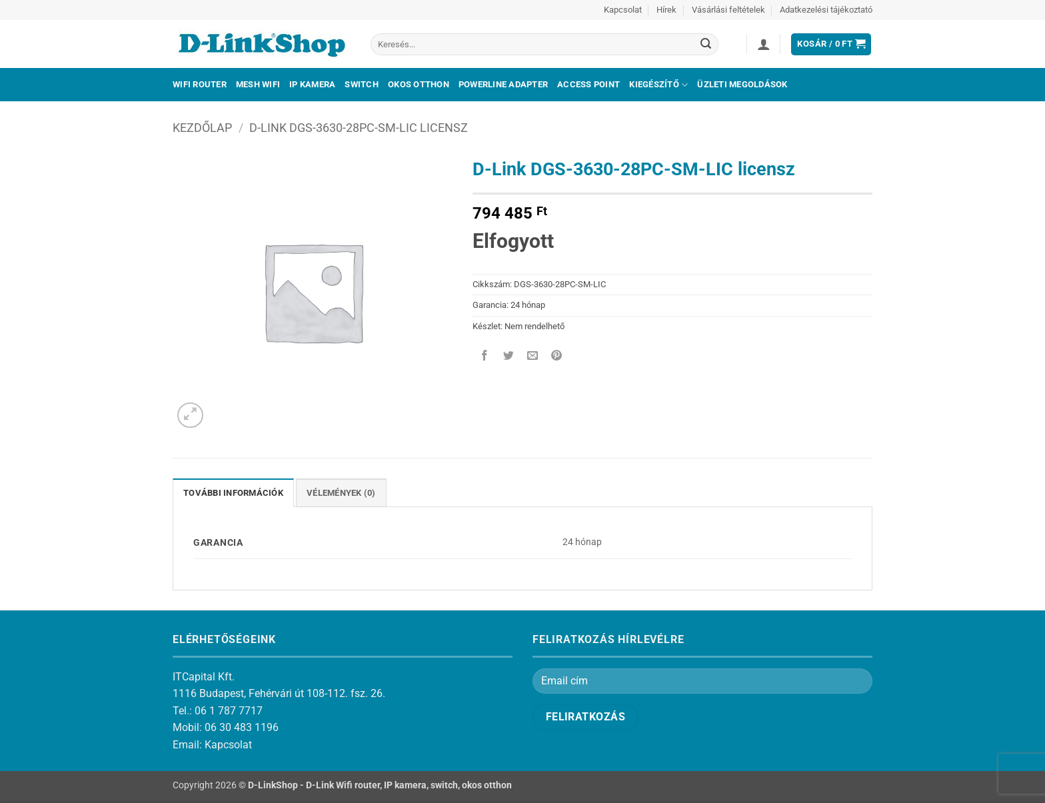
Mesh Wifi (258, 84)
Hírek (666, 10)
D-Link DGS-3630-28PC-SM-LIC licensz (358, 128)
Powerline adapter (503, 84)
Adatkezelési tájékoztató (826, 10)
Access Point (588, 84)
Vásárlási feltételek (728, 10)
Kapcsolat (623, 10)
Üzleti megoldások (742, 84)
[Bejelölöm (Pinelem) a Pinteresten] (557, 356)
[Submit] (705, 44)
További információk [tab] (233, 493)
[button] (763, 44)
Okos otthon (418, 84)
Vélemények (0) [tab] (341, 493)
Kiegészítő (658, 85)
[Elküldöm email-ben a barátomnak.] (533, 356)
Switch (362, 84)
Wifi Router (200, 84)
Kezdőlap (202, 128)
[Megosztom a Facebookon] (485, 356)
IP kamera (312, 84)
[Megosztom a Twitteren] (509, 356)
